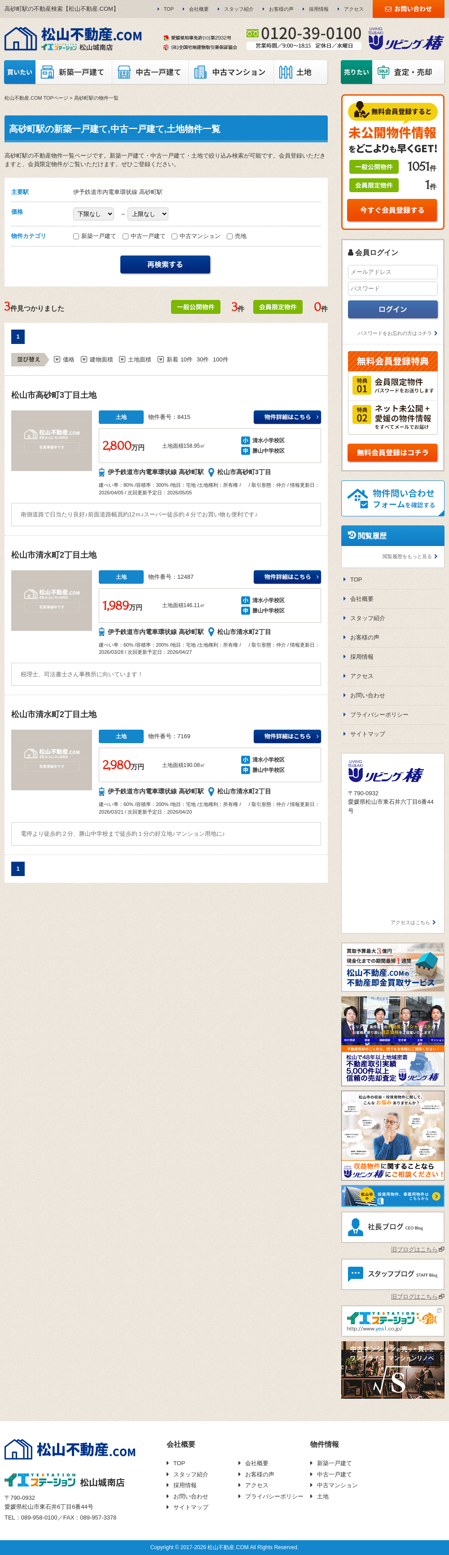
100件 (221, 359)
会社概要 (199, 9)
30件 (203, 359)
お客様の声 (281, 9)
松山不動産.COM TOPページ (36, 98)
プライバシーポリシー (379, 714)
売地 (237, 236)
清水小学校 (265, 440)
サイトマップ (367, 734)
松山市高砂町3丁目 (244, 472)
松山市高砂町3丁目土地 (54, 395)
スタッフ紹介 (239, 9)
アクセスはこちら (410, 922)
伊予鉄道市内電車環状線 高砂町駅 (156, 472)
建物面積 (101, 359)
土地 (323, 1496)
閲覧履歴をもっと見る (407, 556)
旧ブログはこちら (414, 1249)
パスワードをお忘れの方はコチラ (395, 333)
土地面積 (139, 359)
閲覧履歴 (372, 536)
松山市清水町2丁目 (244, 631)
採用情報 (319, 9)
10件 (186, 359)
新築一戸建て (95, 236)
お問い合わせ (367, 695)
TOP (169, 9)
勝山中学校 (265, 451)
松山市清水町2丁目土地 (54, 555)
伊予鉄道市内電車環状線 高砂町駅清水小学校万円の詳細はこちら (288, 417)
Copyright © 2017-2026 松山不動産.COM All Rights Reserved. (224, 1547)
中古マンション (197, 236)
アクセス (354, 9)
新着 (172, 359)
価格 (69, 359)
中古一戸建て (145, 236)
